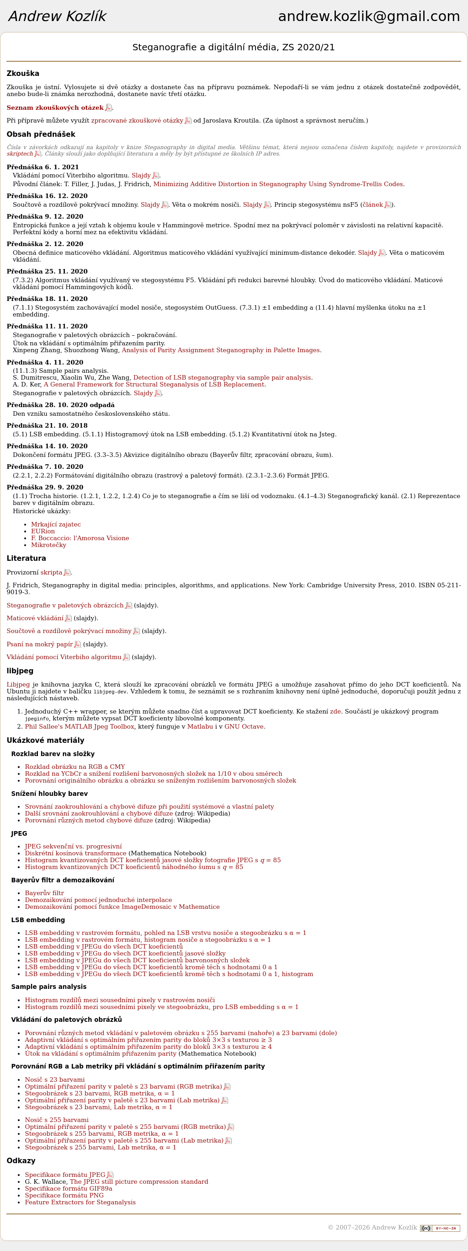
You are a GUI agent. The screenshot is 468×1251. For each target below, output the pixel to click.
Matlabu (200, 726)
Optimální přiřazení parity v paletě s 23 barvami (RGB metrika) (123, 1086)
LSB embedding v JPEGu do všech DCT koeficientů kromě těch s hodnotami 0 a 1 (151, 967)
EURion (43, 531)
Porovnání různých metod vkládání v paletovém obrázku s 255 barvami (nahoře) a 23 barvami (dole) (181, 1033)
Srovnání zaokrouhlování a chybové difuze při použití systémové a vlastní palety (149, 806)
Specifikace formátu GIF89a (68, 1188)
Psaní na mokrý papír (39, 644)
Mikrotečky (48, 545)
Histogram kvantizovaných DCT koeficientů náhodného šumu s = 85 (134, 867)
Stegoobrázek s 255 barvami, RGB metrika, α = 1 (102, 1133)
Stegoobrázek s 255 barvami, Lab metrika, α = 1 (100, 1147)
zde (335, 711)
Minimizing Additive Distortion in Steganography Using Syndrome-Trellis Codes (278, 184)
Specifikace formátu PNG (64, 1195)
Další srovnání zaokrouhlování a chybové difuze (99, 813)
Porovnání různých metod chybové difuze (89, 820)
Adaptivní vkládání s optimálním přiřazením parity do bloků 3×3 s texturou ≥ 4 (148, 1046)
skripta (52, 572)
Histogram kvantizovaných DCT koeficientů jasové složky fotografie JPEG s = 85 (153, 860)
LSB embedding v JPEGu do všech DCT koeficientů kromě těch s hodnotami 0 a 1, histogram (169, 974)
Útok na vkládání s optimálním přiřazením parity (100, 1053)
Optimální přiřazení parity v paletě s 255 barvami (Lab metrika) (124, 1140)
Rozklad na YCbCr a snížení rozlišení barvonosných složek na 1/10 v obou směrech (153, 773)
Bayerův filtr (44, 893)
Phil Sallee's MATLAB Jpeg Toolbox (79, 726)
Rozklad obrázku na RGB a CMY (75, 766)
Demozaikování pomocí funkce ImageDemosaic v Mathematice (122, 906)
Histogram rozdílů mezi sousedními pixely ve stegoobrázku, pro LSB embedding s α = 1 (161, 1007)
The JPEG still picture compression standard (139, 1181)
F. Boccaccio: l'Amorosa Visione (80, 538)
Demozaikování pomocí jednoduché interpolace (98, 900)
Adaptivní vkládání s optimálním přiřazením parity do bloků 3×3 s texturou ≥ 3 (148, 1039)
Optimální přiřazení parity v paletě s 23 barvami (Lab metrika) (122, 1100)
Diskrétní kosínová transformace (75, 853)
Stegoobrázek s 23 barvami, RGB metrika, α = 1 (100, 1093)
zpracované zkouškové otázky (137, 120)
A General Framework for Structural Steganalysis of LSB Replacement (154, 384)
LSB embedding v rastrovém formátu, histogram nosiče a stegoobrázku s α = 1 (148, 939)
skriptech (19, 153)
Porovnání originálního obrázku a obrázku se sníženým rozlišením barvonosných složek (160, 780)
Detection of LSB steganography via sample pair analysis (222, 377)
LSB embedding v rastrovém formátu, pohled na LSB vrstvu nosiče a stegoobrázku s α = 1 (165, 932)
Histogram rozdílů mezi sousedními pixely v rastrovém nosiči (120, 1000)
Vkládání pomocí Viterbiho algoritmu (64, 657)
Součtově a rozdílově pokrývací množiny (68, 631)
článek (372, 204)
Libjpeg (18, 684)
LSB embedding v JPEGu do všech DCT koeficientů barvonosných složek (137, 960)
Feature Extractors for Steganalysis (80, 1202)
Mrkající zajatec (56, 524)
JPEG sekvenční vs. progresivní (73, 846)
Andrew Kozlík (57, 16)
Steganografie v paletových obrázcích (64, 605)
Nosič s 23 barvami (55, 1079)
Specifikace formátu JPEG (65, 1174)
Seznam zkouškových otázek (54, 107)
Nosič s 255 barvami (57, 1120)
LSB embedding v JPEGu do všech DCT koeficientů (104, 946)
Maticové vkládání (35, 618)
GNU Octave (244, 726)
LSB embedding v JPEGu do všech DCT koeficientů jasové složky (125, 953)
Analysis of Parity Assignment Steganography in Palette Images (221, 350)
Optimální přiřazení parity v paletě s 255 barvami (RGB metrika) (125, 1126)
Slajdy (141, 175)
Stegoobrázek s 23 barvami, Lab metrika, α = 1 (98, 1107)
